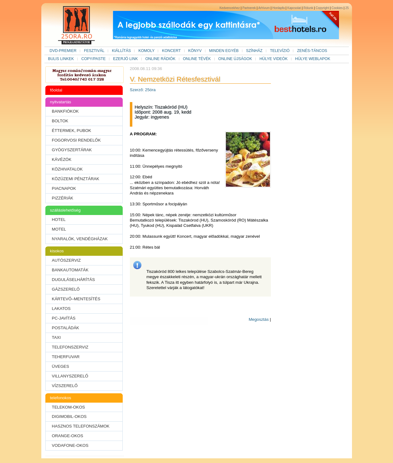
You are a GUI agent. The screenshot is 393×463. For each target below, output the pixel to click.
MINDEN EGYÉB (224, 51)
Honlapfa (278, 8)
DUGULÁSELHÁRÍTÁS (73, 279)
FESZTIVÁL (94, 51)
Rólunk (308, 8)
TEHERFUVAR (66, 356)
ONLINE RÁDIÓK (160, 59)
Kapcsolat (294, 8)
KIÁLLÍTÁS (121, 51)
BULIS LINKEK (61, 59)
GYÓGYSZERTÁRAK (72, 149)
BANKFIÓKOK (65, 111)
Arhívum (264, 8)
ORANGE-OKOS (67, 435)
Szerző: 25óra (143, 89)
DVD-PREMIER (63, 51)
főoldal (56, 90)
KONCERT (171, 51)
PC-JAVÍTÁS (63, 318)
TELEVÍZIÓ (280, 51)
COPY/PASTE (93, 59)
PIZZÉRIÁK (62, 198)
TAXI (56, 337)
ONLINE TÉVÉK (197, 59)
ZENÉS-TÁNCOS (312, 51)
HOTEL (59, 219)
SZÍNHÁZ (254, 51)
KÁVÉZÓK (61, 159)
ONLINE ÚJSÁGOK (235, 59)
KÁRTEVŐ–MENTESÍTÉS (76, 299)
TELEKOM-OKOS (68, 407)
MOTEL (59, 229)
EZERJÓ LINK (125, 59)
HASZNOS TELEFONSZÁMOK (81, 426)
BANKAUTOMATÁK (70, 270)
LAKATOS (61, 308)
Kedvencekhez (229, 8)
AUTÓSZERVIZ (66, 260)
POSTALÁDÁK (65, 327)
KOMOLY (146, 51)
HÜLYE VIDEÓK (273, 59)
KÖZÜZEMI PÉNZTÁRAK (75, 178)
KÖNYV (195, 51)
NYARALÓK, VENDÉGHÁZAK (80, 238)
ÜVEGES (60, 366)
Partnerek (249, 8)
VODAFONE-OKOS (70, 445)
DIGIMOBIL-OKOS (69, 416)
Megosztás (258, 319)
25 (347, 8)
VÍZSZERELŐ (65, 385)
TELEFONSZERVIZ (70, 347)
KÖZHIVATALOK (67, 169)
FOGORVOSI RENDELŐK (76, 140)
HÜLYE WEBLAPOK (312, 59)
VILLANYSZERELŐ (70, 376)
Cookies (337, 8)
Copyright (322, 8)
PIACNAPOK (64, 188)
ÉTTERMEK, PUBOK (71, 130)
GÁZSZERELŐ (66, 289)
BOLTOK (60, 121)
